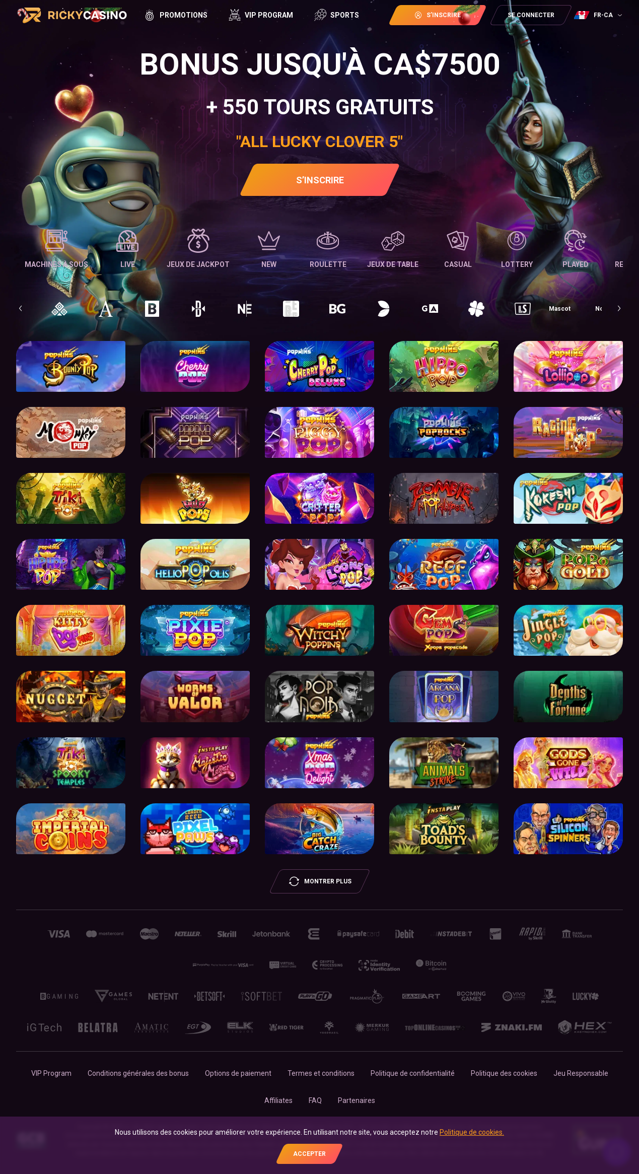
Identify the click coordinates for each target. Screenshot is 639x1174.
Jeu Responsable (580, 1073)
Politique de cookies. (472, 1132)
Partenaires (356, 1100)
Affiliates (278, 1100)
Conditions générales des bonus (138, 1073)
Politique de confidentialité (413, 1073)
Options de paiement (238, 1073)
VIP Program (51, 1073)
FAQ (315, 1100)
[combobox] (599, 15)
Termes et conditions (321, 1073)
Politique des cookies (504, 1073)
